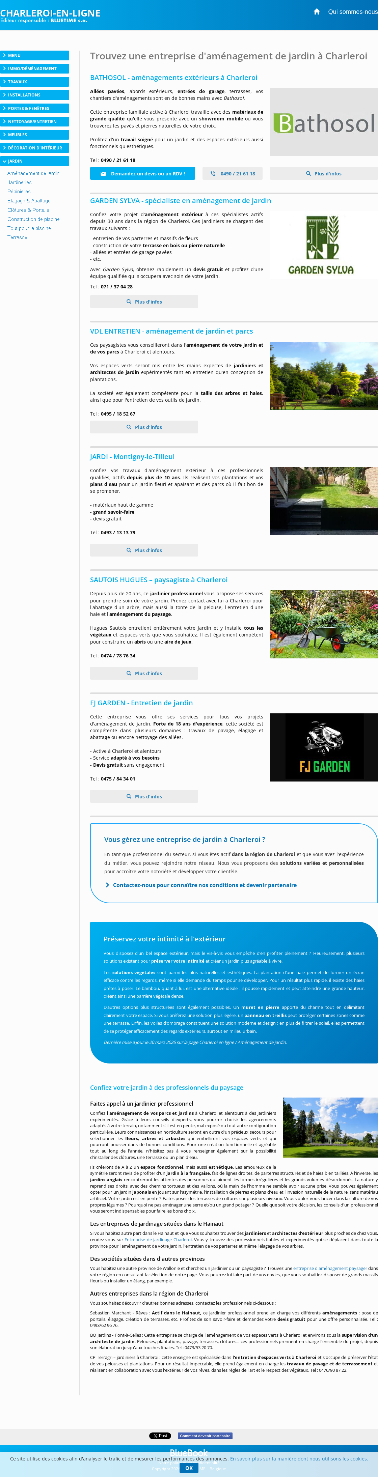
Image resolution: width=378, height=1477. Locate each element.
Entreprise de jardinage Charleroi (158, 1240)
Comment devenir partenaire (205, 1436)
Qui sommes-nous (353, 11)
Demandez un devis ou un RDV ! (142, 173)
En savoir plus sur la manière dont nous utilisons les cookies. (299, 1458)
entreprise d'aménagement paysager (330, 1268)
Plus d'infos (327, 173)
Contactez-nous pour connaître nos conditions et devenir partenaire (205, 885)
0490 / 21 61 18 (232, 173)
